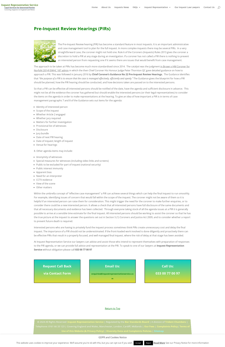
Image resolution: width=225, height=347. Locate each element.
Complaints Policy (167, 326)
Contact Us (209, 7)
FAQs (135, 7)
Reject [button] (148, 343)
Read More (159, 342)
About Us (106, 7)
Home (95, 7)
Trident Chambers (175, 322)
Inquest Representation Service (86, 322)
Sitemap (159, 330)
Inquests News (121, 7)
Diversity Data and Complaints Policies (129, 330)
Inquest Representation (156, 7)
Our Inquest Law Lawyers (187, 7)
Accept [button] (138, 343)
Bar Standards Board (137, 322)
